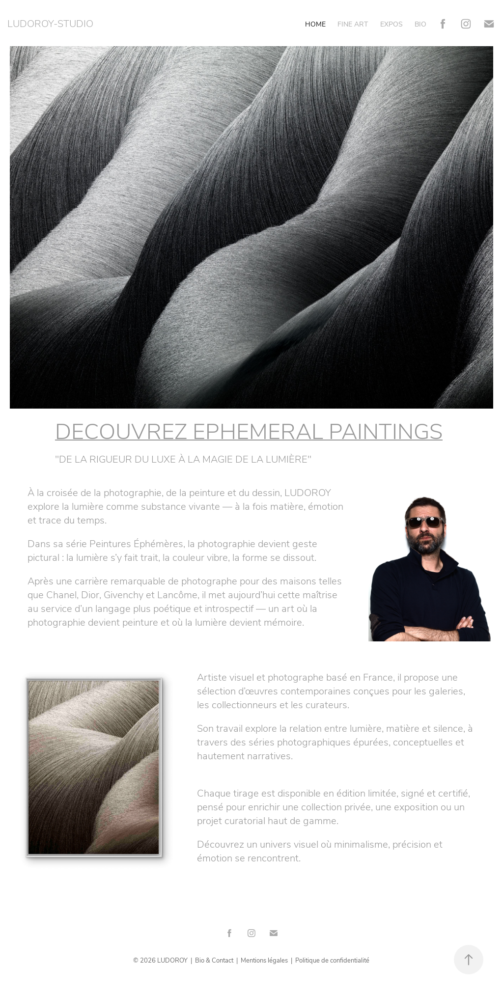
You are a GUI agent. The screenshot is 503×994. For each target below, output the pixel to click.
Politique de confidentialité (332, 960)
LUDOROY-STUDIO (50, 22)
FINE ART (352, 23)
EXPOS (391, 23)
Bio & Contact (214, 960)
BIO (420, 23)
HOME (315, 23)
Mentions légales (264, 960)
